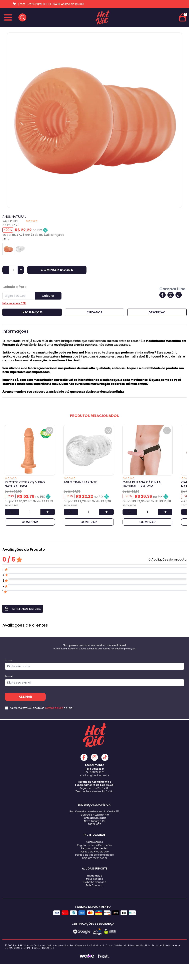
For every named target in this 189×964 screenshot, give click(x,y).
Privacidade (94, 875)
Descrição (157, 312)
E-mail (9, 676)
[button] (94, 608)
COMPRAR (30, 522)
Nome (8, 660)
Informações (32, 312)
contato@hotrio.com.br (94, 775)
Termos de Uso (54, 708)
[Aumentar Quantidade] (47, 512)
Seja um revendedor (94, 858)
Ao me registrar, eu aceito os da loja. (41, 708)
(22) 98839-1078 (94, 772)
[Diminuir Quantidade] (12, 512)
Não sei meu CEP (14, 303)
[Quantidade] (13, 270)
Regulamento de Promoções (94, 845)
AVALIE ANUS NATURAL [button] (22, 608)
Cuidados (94, 312)
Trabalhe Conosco (94, 882)
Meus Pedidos (94, 879)
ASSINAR (25, 696)
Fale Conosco (94, 885)
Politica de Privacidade (94, 851)
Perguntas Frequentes (94, 848)
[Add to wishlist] (49, 430)
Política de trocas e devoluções (94, 854)
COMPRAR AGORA (57, 269)
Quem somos (94, 842)
